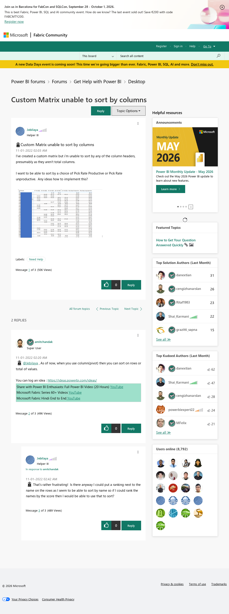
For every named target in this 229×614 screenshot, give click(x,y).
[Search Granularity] (98, 56)
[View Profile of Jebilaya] (32, 129)
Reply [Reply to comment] (131, 428)
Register (161, 46)
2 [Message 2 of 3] (29, 413)
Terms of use (197, 584)
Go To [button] (207, 46)
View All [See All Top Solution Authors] (163, 339)
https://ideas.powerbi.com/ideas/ (72, 380)
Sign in (178, 46)
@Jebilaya (30, 363)
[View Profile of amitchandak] (44, 341)
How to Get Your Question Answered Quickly (176, 242)
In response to (42, 469)
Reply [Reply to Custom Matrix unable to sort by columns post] (131, 285)
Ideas (115, 35)
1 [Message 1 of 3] (29, 270)
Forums (77, 35)
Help (192, 46)
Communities (135, 35)
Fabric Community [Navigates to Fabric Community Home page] (50, 35)
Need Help (36, 259)
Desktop (136, 81)
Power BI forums (28, 81)
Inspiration (97, 35)
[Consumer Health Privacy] (58, 599)
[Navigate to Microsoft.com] (16, 35)
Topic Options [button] (127, 110)
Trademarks (219, 584)
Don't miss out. (202, 64)
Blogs (155, 35)
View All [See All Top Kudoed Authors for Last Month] (163, 432)
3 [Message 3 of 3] (39, 510)
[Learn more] (170, 189)
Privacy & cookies (172, 584)
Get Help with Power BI (97, 81)
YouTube (116, 387)
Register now (14, 21)
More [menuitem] (170, 35)
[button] (101, 110)
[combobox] (171, 56)
